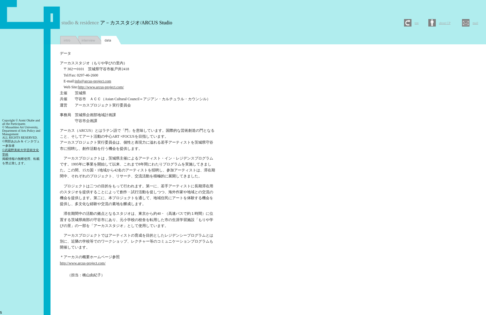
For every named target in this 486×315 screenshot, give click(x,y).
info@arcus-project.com (93, 81)
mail (475, 23)
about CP (444, 23)
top (417, 23)
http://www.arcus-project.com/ (101, 87)
